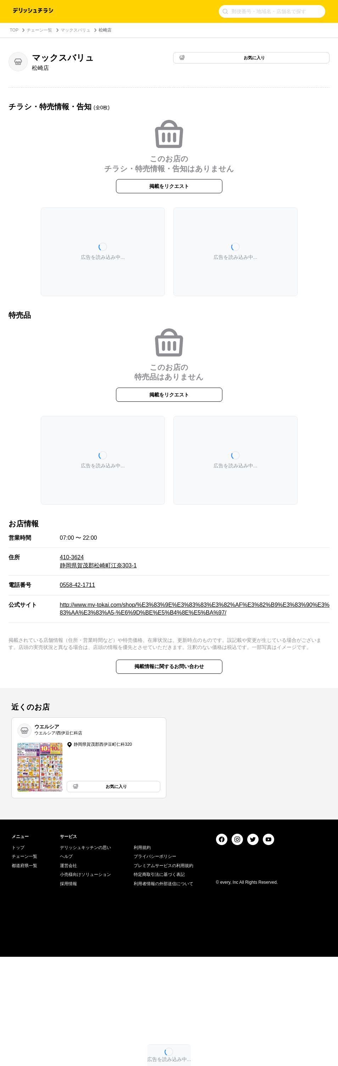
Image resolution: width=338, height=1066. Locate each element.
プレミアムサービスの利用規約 (163, 974)
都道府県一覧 (24, 974)
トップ (18, 956)
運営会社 (68, 974)
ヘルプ (66, 965)
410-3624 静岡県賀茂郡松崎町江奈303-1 (98, 561)
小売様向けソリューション (85, 984)
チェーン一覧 (39, 30)
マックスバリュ (75, 30)
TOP (14, 30)
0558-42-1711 (77, 585)
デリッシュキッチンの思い (85, 956)
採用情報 (68, 992)
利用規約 (142, 956)
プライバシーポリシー (155, 965)
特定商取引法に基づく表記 (159, 984)
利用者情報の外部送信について (163, 992)
